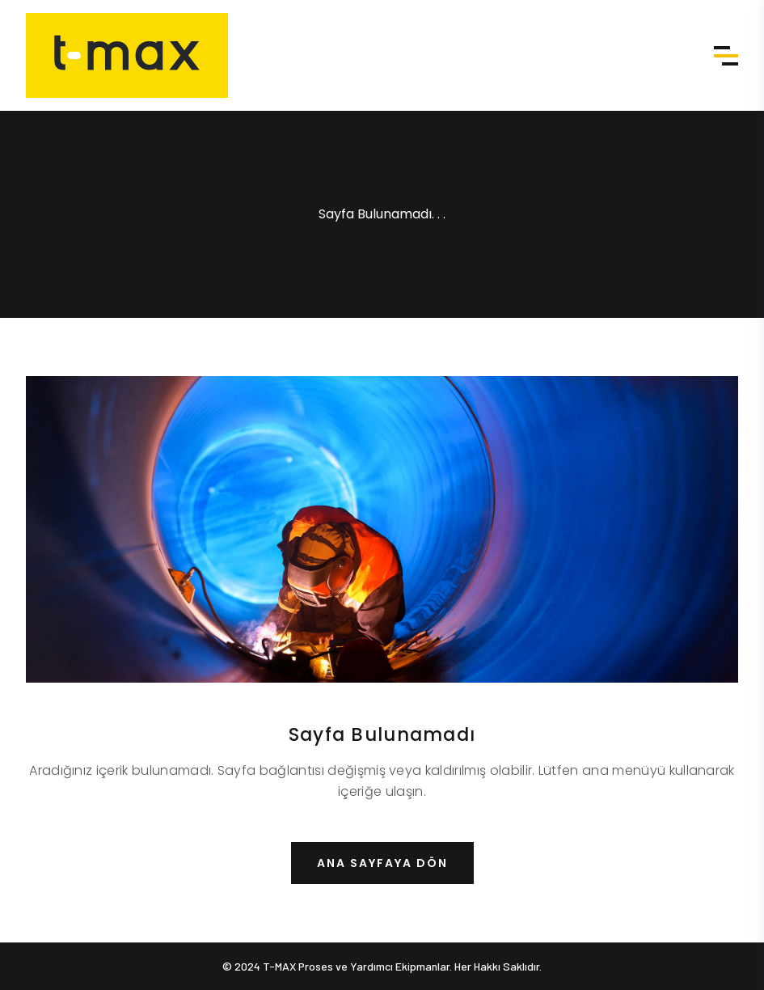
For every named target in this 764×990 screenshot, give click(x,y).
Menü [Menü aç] (726, 55)
